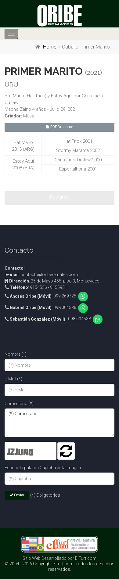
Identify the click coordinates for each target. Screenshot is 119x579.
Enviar (16, 495)
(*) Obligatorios (45, 495)
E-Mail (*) (13, 378)
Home (49, 47)
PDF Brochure (59, 127)
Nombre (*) (16, 354)
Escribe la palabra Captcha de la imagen (43, 467)
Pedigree (59, 197)
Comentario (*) (19, 403)
